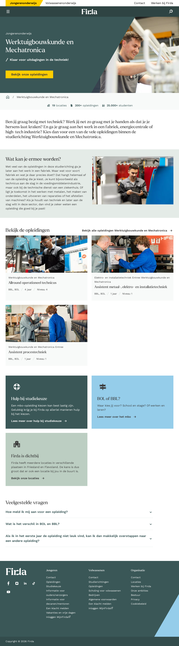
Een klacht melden (57, 608)
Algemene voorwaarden (103, 599)
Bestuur (135, 595)
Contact (139, 3)
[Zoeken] (171, 11)
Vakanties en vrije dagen (61, 612)
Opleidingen (53, 581)
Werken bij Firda (162, 3)
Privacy (135, 599)
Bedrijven (94, 595)
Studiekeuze (53, 586)
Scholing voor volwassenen (105, 590)
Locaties (136, 581)
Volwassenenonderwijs (60, 3)
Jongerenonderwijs (23, 3)
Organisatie (138, 570)
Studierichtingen (99, 581)
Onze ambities (139, 590)
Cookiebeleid (138, 603)
